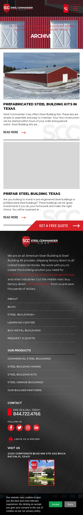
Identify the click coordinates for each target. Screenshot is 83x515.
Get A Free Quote (59, 225)
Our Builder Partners (25, 390)
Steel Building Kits (22, 374)
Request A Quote (21, 338)
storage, (69, 274)
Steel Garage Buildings (25, 382)
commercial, (16, 274)
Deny (70, 504)
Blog (12, 306)
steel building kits (38, 284)
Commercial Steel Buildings (29, 358)
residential (45, 274)
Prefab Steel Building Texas (31, 194)
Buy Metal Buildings (24, 330)
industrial (31, 274)
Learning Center (21, 322)
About (13, 298)
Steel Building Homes (24, 366)
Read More (10, 132)
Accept (55, 504)
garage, (59, 274)
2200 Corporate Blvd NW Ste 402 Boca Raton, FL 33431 (36, 455)
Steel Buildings (20, 314)
